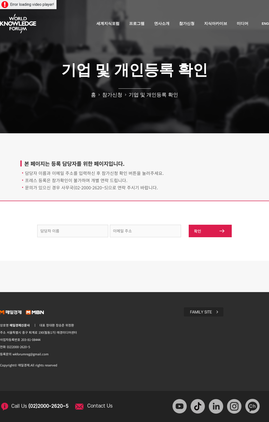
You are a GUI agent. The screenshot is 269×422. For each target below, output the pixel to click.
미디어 (242, 23)
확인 (209, 231)
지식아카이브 (215, 23)
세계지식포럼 (107, 23)
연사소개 (161, 23)
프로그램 (136, 23)
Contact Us (100, 406)
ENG (265, 24)
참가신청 (186, 23)
